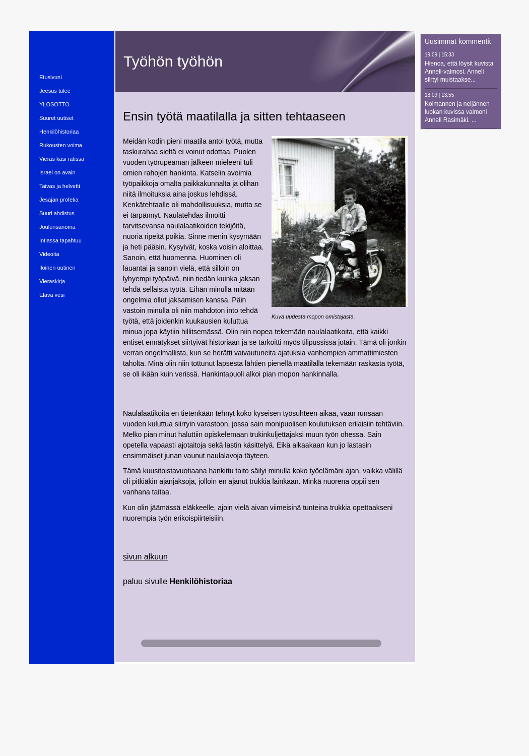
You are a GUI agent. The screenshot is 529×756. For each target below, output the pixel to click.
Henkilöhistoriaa (201, 581)
